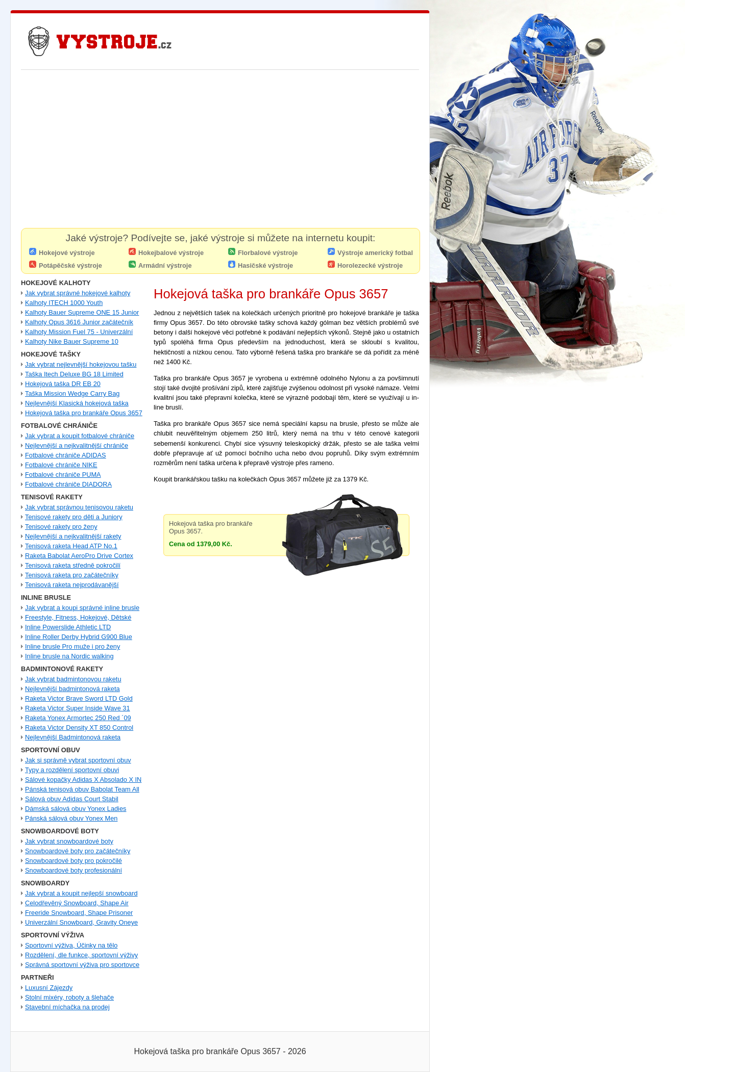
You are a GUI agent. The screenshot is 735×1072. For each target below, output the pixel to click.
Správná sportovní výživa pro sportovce (82, 964)
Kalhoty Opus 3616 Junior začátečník (79, 322)
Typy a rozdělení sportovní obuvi (72, 770)
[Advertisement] (220, 151)
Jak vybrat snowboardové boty (69, 841)
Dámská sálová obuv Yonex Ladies (75, 808)
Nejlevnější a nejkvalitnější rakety (73, 536)
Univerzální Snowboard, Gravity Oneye (81, 922)
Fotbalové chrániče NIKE (61, 465)
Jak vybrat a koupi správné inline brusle (82, 607)
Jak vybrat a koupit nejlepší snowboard (81, 893)
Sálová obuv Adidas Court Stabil (71, 799)
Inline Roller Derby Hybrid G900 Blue (78, 637)
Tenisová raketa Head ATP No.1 (71, 546)
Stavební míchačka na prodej (67, 1007)
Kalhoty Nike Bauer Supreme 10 (71, 341)
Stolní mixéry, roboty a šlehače (69, 997)
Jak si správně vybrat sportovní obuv (78, 760)
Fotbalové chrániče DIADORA (68, 484)
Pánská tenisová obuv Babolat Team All (82, 789)
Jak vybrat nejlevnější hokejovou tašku (80, 364)
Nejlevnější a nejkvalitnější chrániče (76, 445)
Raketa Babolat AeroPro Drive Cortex (79, 555)
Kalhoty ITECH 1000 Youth (64, 303)
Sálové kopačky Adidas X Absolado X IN (83, 779)
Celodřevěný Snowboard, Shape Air (77, 903)
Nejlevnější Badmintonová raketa (72, 737)
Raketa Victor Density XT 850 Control (79, 727)
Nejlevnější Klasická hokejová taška (77, 403)
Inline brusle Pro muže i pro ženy (72, 646)
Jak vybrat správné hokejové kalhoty (77, 293)
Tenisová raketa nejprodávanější (72, 585)
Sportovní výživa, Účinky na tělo (71, 945)
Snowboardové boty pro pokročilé (73, 860)
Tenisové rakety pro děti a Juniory (73, 517)
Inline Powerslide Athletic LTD (68, 627)
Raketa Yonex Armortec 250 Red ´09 (78, 718)
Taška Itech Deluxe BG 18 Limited (74, 374)
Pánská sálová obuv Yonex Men (71, 818)
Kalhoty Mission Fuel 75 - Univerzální (79, 332)
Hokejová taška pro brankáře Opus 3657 (83, 413)
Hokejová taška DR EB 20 (63, 384)
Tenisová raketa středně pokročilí (72, 565)
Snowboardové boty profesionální (73, 870)
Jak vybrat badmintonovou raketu (73, 679)
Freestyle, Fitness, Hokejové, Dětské (78, 617)
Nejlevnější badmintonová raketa (72, 689)
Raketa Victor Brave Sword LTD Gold (79, 698)
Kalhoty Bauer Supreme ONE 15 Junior (82, 312)
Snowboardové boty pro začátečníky (77, 851)
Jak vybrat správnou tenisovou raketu (79, 507)
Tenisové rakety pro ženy (61, 526)
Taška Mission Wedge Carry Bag (72, 393)
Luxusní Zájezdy (48, 987)
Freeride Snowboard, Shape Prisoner (79, 912)
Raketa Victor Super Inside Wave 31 (77, 708)
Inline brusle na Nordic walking (69, 656)
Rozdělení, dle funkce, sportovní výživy (81, 955)
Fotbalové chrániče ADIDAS (65, 455)
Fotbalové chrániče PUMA (63, 474)
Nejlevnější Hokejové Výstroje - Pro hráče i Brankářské (100, 41)
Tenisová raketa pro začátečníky (71, 575)
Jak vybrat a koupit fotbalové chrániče (79, 436)
